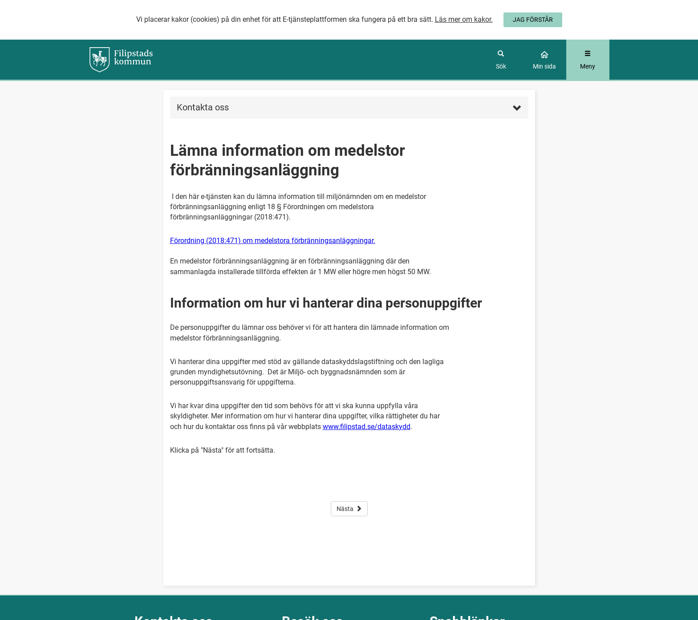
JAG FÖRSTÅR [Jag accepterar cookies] (533, 19)
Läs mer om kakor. (464, 19)
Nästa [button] (349, 508)
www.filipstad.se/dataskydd (366, 426)
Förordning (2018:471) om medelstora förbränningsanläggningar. (272, 240)
